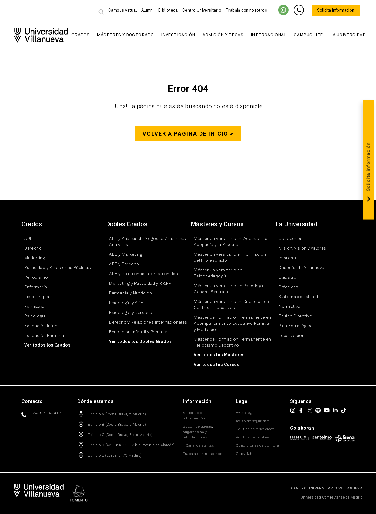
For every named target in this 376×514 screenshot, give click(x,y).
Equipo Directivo (292, 316)
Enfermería (32, 287)
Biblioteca (168, 10)
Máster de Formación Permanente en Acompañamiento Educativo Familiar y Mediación (229, 324)
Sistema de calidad (295, 297)
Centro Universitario (201, 10)
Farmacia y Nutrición (127, 293)
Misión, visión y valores (300, 249)
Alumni (147, 10)
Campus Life (301, 35)
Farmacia (31, 307)
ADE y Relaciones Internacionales (140, 274)
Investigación (171, 35)
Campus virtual (122, 10)
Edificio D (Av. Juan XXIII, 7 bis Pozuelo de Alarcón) (131, 445)
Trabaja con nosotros (246, 10)
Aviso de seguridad (252, 421)
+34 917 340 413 (46, 413)
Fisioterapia (33, 297)
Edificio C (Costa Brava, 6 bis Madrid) (120, 435)
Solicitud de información (194, 416)
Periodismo (33, 278)
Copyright (245, 454)
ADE (25, 239)
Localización (289, 336)
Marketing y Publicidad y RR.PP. (137, 284)
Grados (73, 35)
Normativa (287, 307)
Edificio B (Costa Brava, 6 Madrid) (117, 425)
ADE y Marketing (123, 255)
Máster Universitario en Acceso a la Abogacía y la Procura (228, 242)
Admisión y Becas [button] (215, 35)
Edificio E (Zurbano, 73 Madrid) (115, 456)
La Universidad (341, 35)
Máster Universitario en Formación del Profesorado (227, 258)
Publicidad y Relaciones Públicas (54, 268)
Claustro (285, 278)
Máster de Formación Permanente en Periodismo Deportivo (229, 343)
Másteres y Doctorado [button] (118, 35)
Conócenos (288, 239)
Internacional (261, 35)
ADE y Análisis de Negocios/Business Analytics (144, 242)
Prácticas (286, 287)
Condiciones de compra (257, 446)
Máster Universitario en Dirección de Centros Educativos (228, 305)
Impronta (285, 258)
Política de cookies (253, 438)
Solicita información (335, 10)
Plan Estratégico (293, 326)
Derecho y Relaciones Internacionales (145, 323)
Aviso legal (245, 413)
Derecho (30, 249)
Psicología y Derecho (128, 313)
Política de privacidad (255, 430)
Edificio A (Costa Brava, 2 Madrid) (117, 414)
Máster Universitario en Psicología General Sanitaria (226, 289)
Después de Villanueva (299, 268)
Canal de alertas (197, 446)
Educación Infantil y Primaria (135, 332)
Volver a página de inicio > (188, 134)
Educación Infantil (39, 326)
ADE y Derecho (121, 264)
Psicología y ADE (123, 303)
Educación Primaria (41, 336)
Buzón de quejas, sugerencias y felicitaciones (198, 432)
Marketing (31, 258)
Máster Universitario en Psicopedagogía (215, 273)
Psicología (32, 316)
